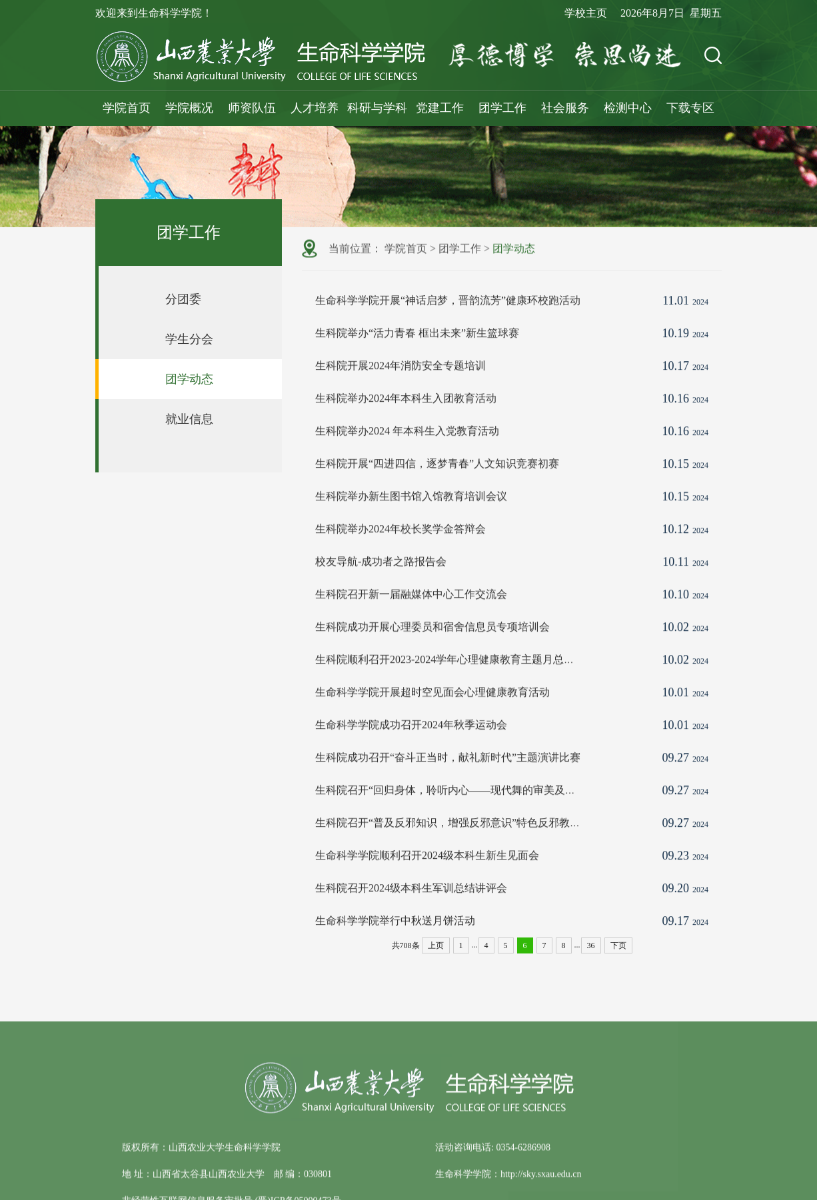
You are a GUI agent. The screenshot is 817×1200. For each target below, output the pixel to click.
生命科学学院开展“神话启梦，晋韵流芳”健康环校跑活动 (447, 327)
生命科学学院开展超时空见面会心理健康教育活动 (432, 719)
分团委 (183, 299)
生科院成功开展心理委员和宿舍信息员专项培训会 (432, 654)
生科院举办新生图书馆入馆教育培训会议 (411, 523)
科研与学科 (377, 108)
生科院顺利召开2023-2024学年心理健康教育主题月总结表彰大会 (466, 686)
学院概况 (189, 108)
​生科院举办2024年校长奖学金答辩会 (400, 556)
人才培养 (315, 108)
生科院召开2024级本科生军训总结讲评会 (411, 915)
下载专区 (690, 108)
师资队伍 (252, 108)
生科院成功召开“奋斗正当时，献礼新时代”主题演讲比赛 (447, 784)
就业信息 (189, 419)
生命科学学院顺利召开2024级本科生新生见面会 (427, 882)
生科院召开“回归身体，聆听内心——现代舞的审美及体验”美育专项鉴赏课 (490, 817)
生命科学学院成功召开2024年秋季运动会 (411, 752)
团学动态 (189, 379)
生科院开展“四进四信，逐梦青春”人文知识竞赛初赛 (437, 490)
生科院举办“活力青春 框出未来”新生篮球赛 (417, 360)
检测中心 (628, 108)
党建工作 (440, 108)
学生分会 (189, 339)
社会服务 (565, 108)
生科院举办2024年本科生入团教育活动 (405, 425)
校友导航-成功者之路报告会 (380, 588)
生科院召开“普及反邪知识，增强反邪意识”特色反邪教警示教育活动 (474, 850)
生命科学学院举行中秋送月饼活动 (395, 947)
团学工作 (502, 108)
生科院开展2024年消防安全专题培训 (400, 392)
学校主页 (585, 13)
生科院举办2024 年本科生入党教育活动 (407, 458)
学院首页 (127, 108)
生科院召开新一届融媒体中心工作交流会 (411, 621)
